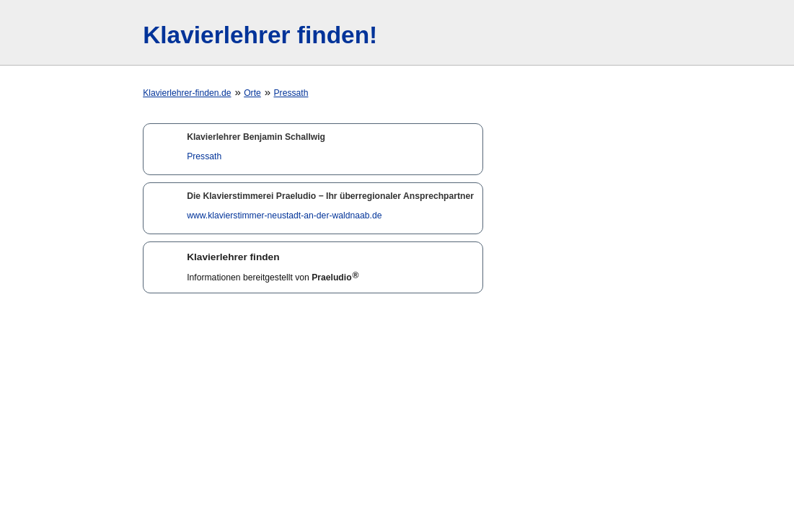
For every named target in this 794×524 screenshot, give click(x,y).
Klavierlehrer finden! (260, 35)
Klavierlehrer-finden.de (187, 93)
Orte (252, 93)
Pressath (290, 93)
